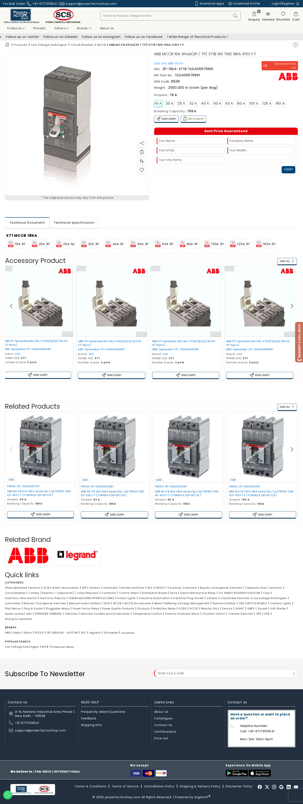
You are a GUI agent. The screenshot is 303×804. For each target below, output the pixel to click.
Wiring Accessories (18, 619)
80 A (241, 103)
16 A (158, 103)
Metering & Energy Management (187, 603)
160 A (280, 103)
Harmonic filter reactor (21, 598)
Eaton (28, 632)
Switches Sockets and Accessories (105, 613)
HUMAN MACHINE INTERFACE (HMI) (91, 598)
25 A (181, 103)
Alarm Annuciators (65, 587)
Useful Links (164, 702)
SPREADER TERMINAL (48, 613)
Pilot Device (13, 608)
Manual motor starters (85, 603)
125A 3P (239, 244)
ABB (20, 354)
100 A (254, 103)
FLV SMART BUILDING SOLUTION (239, 593)
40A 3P (114, 244)
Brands (84, 28)
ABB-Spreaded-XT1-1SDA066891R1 (30, 349)
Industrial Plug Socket (188, 598)
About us (107, 28)
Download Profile (244, 4)
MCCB (101, 45)
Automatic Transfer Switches (123, 587)
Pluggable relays (58, 608)
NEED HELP (90, 702)
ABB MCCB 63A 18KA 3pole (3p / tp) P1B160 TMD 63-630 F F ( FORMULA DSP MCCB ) (112, 493)
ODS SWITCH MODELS (253, 603)
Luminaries (13, 603)
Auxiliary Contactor (183, 587)
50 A (217, 103)
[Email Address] (226, 673)
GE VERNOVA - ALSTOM (62, 632)
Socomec (128, 633)
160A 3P (265, 244)
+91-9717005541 (44, 4)
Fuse (266, 593)
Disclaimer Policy (238, 786)
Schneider (111, 632)
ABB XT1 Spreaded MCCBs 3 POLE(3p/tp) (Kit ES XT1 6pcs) (38, 343)
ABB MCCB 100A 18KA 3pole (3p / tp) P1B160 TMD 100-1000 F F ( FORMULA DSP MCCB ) (261, 493)
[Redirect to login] (141, 152)
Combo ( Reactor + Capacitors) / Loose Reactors (64, 593)
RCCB (194, 608)
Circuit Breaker (82, 45)
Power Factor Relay (86, 608)
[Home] (7, 45)
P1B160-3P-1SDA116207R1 (23, 486)
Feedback (88, 718)
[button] (292, 306)
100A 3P (214, 244)
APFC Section (91, 587)
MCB (107, 603)
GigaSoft (202, 797)
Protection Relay (164, 608)
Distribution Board (154, 593)
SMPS (251, 608)
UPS (258, 613)
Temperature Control (147, 613)
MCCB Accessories (138, 603)
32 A (193, 103)
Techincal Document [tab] (27, 222)
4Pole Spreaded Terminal (22, 587)
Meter (158, 603)
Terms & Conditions (91, 786)
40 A (205, 103)
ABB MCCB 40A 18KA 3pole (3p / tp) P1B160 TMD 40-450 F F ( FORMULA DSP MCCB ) (38, 493)
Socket (262, 608)
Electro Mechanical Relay (198, 593)
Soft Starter (278, 608)
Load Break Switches (235, 598)
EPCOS (39, 632)
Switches (71, 613)
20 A (170, 103)
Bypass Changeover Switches (221, 587)
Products (16, 28)
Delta (17, 632)
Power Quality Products (118, 608)
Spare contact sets (18, 613)
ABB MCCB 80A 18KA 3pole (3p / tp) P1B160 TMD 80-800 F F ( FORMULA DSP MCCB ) (186, 493)
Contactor (108, 593)
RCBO (183, 608)
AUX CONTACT (156, 587)
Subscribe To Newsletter (45, 673)
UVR (267, 613)
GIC (83, 632)
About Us (161, 712)
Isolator (212, 598)
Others (61, 28)
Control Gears (129, 593)
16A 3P (16, 244)
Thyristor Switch (213, 613)
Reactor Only (210, 608)
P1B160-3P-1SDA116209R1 (97, 486)
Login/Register (286, 3)
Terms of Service (125, 786)
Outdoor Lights (280, 603)
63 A (229, 103)
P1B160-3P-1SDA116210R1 (171, 486)
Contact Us (163, 725)
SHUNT (239, 608)
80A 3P (188, 244)
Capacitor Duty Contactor (263, 587)
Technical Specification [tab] (74, 222)
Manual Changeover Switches (44, 603)
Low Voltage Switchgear (49, 45)
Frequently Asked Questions (103, 712)
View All (287, 261)
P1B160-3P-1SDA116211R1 (244, 486)
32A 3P (89, 244)
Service (227, 608)
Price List (161, 738)
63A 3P (164, 244)
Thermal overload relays (182, 613)
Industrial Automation (154, 598)
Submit (288, 169)
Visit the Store (168, 63)
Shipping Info (91, 725)
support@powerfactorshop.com (91, 4)
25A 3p (65, 244)
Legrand (95, 632)
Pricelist (39, 28)
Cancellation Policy (159, 786)
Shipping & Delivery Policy (200, 786)
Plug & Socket (33, 608)
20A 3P (40, 244)
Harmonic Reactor (53, 598)
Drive (173, 593)
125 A (267, 103)
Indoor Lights (126, 598)
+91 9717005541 (27, 723)
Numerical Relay (224, 603)
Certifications (165, 732)
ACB (46, 587)
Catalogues (163, 718)
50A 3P (139, 244)
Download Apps (209, 4)
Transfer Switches (240, 613)
